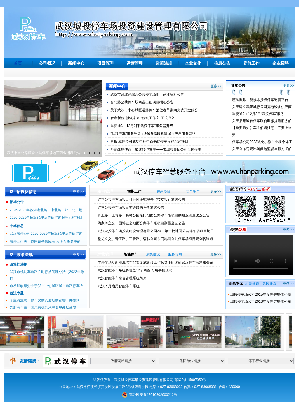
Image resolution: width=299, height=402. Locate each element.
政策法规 (164, 63)
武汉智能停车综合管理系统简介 (122, 278)
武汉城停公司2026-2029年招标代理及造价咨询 (46, 234)
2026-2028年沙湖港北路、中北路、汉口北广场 (46, 210)
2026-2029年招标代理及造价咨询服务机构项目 (46, 218)
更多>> (216, 86)
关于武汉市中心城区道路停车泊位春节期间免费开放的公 (154, 110)
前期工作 (134, 191)
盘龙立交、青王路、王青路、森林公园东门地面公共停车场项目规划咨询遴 (155, 239)
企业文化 (193, 63)
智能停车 (131, 254)
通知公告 (238, 86)
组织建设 (252, 283)
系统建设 (153, 254)
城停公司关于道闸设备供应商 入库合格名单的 (45, 241)
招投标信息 (26, 191)
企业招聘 (280, 63)
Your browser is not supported (261, 255)
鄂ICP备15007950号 (190, 380)
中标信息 (17, 226)
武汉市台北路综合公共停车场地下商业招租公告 (44, 153)
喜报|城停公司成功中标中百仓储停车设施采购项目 (149, 142)
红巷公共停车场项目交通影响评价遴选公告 (131, 207)
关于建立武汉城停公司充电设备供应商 (262, 107)
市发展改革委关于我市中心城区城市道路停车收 (46, 286)
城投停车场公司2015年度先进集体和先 (260, 294)
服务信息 (175, 254)
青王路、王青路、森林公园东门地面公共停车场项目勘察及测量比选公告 (154, 215)
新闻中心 (76, 63)
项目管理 (105, 63)
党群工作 (251, 63)
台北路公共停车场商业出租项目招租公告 (141, 102)
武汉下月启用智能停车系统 (119, 286)
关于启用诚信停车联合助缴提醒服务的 (262, 121)
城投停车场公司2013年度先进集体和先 (260, 301)
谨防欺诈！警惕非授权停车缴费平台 (260, 100)
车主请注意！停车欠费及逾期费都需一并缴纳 (45, 300)
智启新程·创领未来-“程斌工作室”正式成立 (142, 118)
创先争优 (236, 283)
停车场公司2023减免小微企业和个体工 (262, 142)
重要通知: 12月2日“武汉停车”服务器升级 (141, 126)
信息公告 (222, 63)
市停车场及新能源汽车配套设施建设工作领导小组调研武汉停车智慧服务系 (155, 262)
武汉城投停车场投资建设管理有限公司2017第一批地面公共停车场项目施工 (156, 231)
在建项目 (164, 191)
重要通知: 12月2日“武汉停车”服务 (258, 114)
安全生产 (193, 191)
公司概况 (47, 63)
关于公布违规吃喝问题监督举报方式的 (262, 149)
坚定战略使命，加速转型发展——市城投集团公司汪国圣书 (155, 149)
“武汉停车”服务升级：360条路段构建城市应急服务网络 (153, 134)
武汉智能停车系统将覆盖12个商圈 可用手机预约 (135, 270)
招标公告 (17, 202)
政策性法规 (18, 264)
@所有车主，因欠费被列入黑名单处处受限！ (45, 307)
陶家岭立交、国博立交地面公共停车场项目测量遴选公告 (141, 223)
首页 (18, 63)
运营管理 (134, 63)
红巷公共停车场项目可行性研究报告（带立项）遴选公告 (141, 200)
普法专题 (17, 293)
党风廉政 (269, 283)
